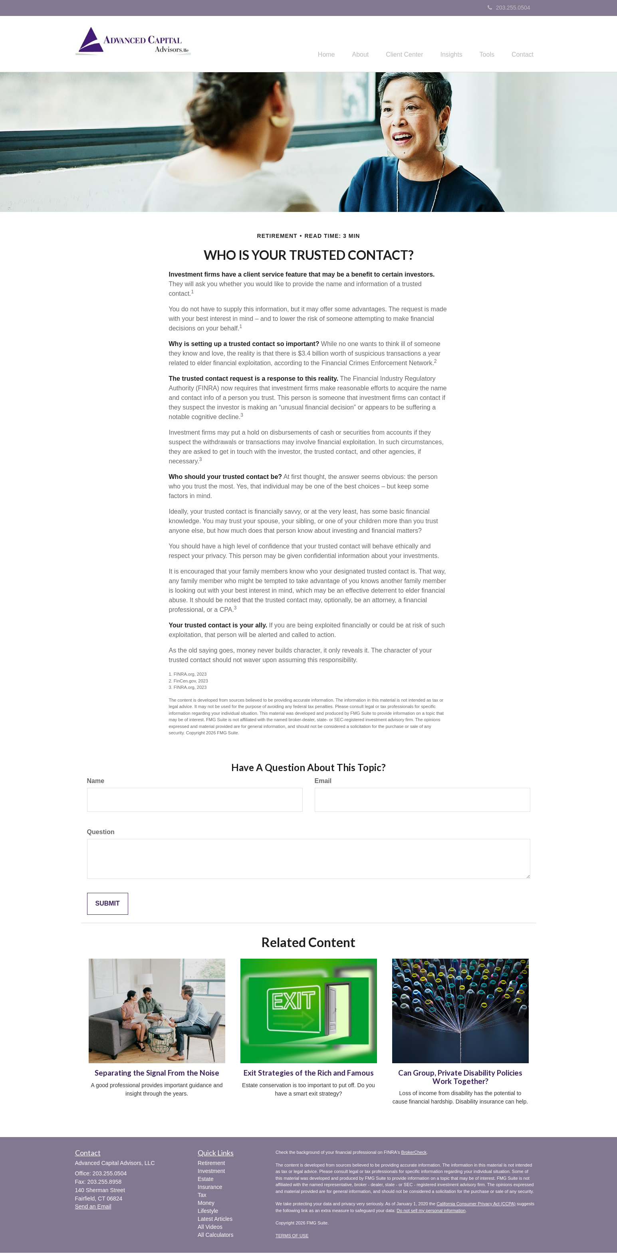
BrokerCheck (414, 1153)
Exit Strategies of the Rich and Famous (309, 1074)
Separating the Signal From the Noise (157, 1074)
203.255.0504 (509, 7)
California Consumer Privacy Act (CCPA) (476, 1205)
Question (101, 833)
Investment (211, 1172)
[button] (347, 44)
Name (96, 782)
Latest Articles (215, 1220)
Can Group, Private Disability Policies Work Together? (460, 1078)
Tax (202, 1196)
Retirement (211, 1164)
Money (206, 1204)
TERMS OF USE (292, 1236)
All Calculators (215, 1236)
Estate (206, 1180)
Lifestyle (208, 1212)
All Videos (210, 1228)
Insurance (210, 1188)
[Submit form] (107, 905)
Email (323, 782)
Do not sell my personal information (431, 1211)
